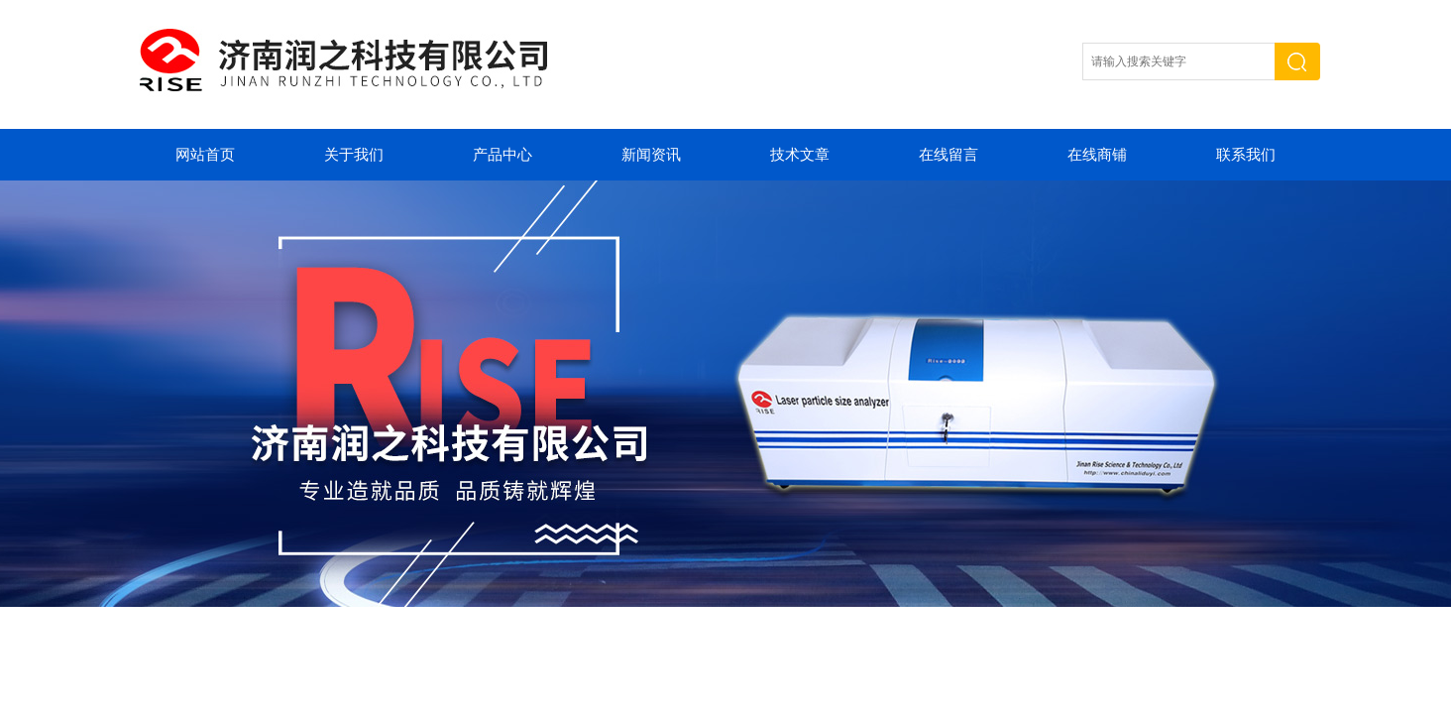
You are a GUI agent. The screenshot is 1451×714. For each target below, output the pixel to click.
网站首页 (205, 155)
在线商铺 (1097, 155)
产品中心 (502, 155)
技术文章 (800, 155)
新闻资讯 (651, 155)
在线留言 (948, 155)
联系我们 (1246, 155)
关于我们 (354, 155)
